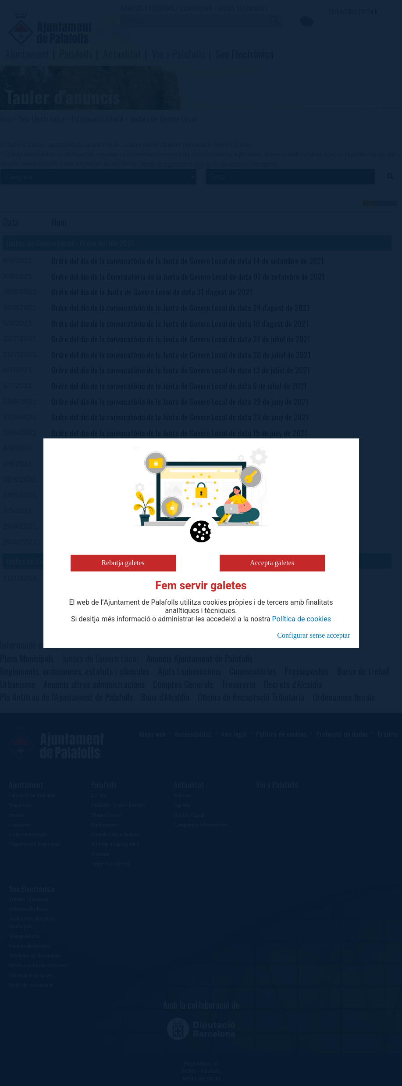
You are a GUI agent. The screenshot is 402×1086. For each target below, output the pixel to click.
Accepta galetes (272, 562)
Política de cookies (301, 619)
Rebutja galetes (122, 562)
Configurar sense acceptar (313, 635)
